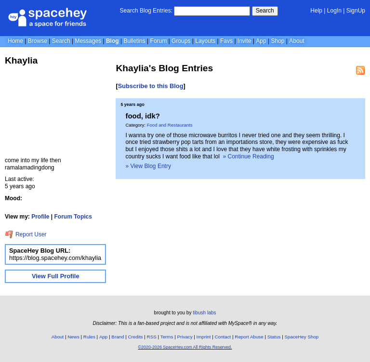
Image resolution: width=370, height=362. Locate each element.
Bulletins (134, 41)
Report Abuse (249, 336)
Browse (37, 41)
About (296, 41)
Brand (117, 336)
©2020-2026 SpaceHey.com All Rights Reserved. (185, 347)
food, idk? (142, 116)
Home (15, 41)
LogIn (334, 10)
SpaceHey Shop (302, 336)
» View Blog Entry (148, 166)
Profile (40, 216)
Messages (88, 41)
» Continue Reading (248, 156)
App (261, 41)
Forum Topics (73, 216)
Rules (89, 336)
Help (316, 10)
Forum (158, 41)
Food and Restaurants (170, 125)
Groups (181, 41)
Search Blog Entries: (146, 10)
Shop (277, 41)
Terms (166, 336)
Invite (244, 41)
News (73, 336)
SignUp (355, 10)
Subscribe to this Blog (151, 86)
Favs (226, 41)
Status (274, 336)
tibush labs (204, 312)
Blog (112, 41)
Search (265, 10)
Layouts (205, 41)
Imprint (204, 336)
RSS (152, 336)
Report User (25, 234)
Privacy (184, 336)
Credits (135, 336)
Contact (223, 336)
